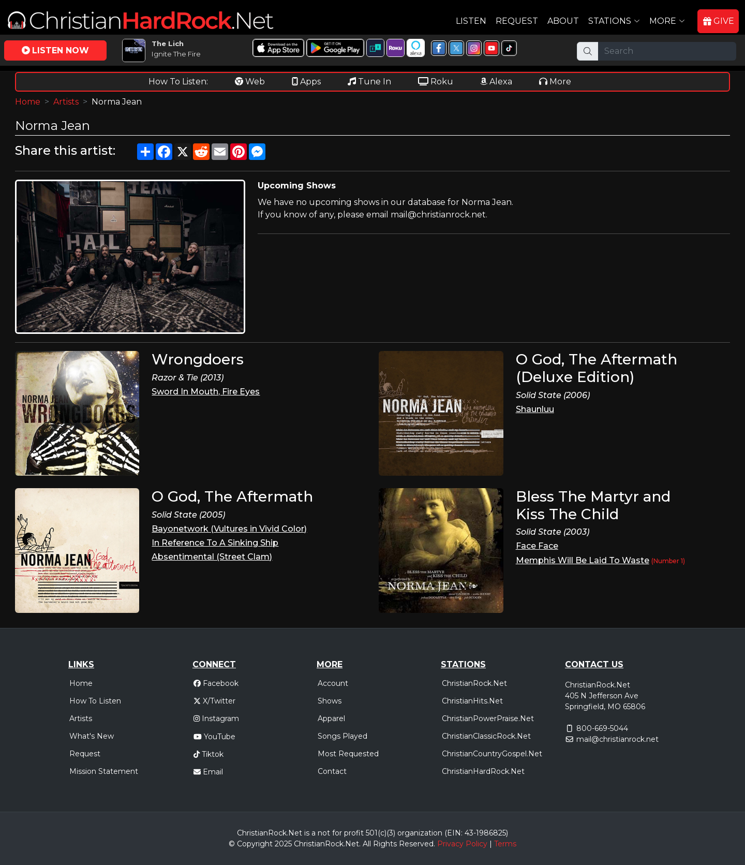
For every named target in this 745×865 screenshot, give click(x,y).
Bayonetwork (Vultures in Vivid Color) (229, 529)
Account (333, 683)
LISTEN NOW (55, 50)
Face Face (537, 546)
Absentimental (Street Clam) (212, 557)
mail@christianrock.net (617, 739)
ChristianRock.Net (474, 683)
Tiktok (208, 754)
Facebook (216, 683)
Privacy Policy (462, 843)
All (367, 843)
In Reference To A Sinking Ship (215, 543)
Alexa (496, 81)
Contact (332, 771)
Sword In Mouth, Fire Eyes (206, 392)
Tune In (369, 81)
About (563, 21)
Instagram (216, 718)
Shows (329, 701)
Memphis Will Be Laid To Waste (582, 560)
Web (250, 81)
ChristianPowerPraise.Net (488, 718)
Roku (435, 81)
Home (27, 102)
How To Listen (95, 701)
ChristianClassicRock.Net (486, 736)
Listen (471, 21)
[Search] (667, 51)
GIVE (718, 21)
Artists (66, 102)
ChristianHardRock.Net (483, 771)
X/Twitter (214, 701)
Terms (505, 843)
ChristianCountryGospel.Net (492, 753)
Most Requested (348, 753)
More (555, 81)
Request (517, 21)
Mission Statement (103, 771)
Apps (306, 81)
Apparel (331, 718)
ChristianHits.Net (472, 701)
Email (208, 771)
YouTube (214, 736)
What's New (91, 736)
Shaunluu (535, 409)
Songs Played (342, 736)
